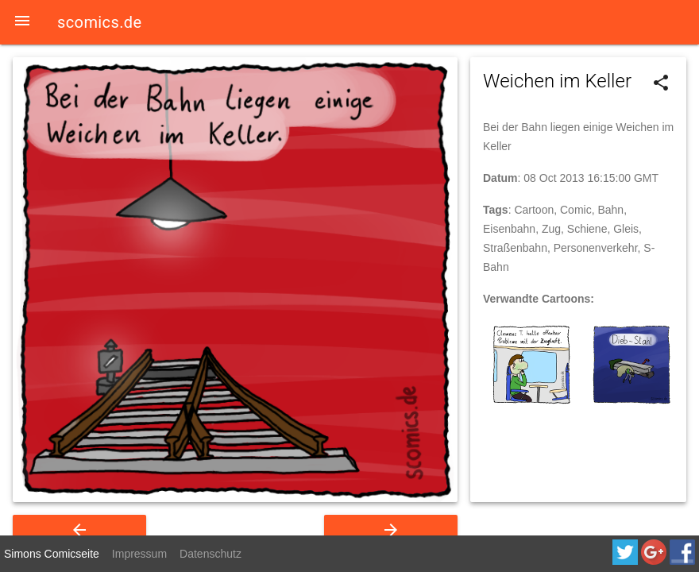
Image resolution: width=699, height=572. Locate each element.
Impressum (139, 553)
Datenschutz (210, 553)
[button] (22, 22)
